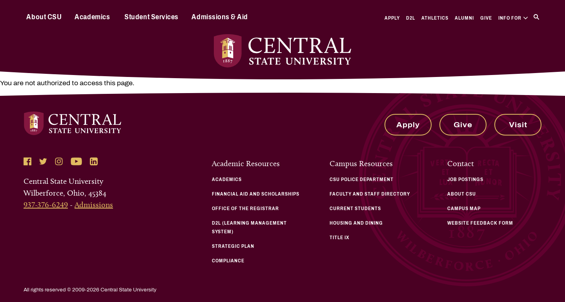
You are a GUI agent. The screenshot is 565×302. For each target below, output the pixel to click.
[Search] (536, 17)
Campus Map (464, 208)
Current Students (355, 208)
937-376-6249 (46, 204)
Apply (392, 18)
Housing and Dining (356, 223)
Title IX (340, 237)
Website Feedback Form (480, 223)
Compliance (228, 261)
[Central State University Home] (282, 51)
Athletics (434, 18)
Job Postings (465, 179)
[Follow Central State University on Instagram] (59, 161)
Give (486, 18)
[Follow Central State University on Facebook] (27, 161)
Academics (92, 17)
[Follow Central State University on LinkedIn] (94, 161)
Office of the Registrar (245, 208)
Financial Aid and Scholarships (255, 194)
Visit (518, 125)
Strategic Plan (233, 246)
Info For (513, 18)
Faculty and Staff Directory (370, 194)
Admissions (94, 204)
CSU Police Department (362, 179)
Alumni (464, 18)
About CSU (44, 17)
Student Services (151, 17)
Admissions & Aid (219, 17)
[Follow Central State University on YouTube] (76, 161)
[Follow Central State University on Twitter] (43, 161)
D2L (410, 18)
